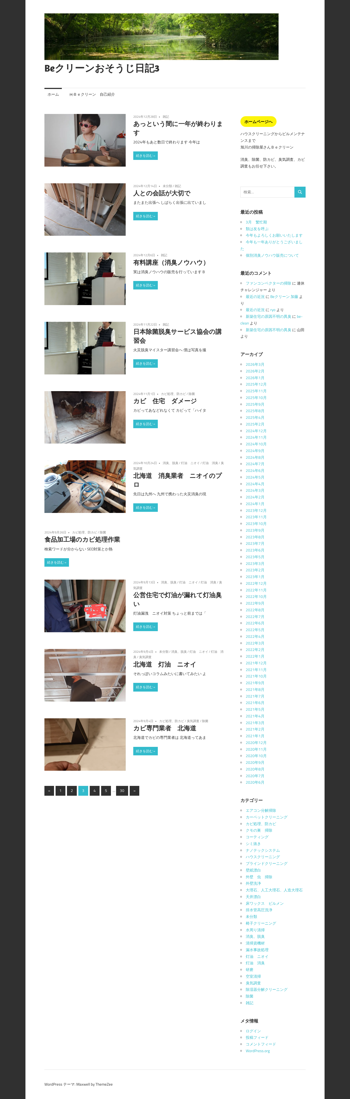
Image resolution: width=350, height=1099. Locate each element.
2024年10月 (256, 444)
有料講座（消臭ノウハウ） (171, 262)
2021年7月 (255, 696)
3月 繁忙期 (256, 222)
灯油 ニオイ (190, 463)
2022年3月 (255, 643)
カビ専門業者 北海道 (164, 728)
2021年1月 (255, 736)
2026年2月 (255, 371)
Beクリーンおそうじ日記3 (101, 68)
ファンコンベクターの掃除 (268, 283)
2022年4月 (255, 636)
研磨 (249, 970)
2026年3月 (255, 364)
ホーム (53, 94)
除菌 (192, 393)
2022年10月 (256, 596)
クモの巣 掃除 (259, 830)
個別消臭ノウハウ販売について (272, 255)
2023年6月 (255, 550)
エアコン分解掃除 (261, 810)
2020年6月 (255, 782)
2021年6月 (255, 703)
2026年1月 (255, 378)
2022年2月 (255, 650)
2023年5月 (255, 557)
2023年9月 (255, 530)
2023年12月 (256, 510)
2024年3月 (255, 490)
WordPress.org (258, 1051)
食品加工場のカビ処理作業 (82, 539)
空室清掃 (253, 976)
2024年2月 (255, 497)
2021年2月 (255, 729)
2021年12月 (256, 663)
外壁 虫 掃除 (259, 877)
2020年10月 (256, 756)
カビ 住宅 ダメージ (165, 401)
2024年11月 (256, 437)
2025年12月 (256, 384)
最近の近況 (255, 297)
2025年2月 (255, 424)
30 (122, 790)
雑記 (166, 116)
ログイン (253, 1031)
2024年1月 (255, 504)
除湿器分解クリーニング (267, 989)
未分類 (167, 186)
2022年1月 (255, 656)
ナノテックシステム (263, 850)
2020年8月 (255, 769)
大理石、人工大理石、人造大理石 (274, 890)
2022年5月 (255, 630)
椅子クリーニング (261, 923)
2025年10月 (256, 398)
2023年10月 (256, 524)
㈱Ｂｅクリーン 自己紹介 (92, 94)
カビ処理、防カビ (173, 393)
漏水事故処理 (257, 950)
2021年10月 (256, 676)
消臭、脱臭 (170, 463)
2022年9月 (255, 603)
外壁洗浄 (253, 883)
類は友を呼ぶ (257, 229)
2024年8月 (255, 457)
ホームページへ (258, 121)
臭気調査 (145, 657)
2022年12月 (256, 583)
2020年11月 (256, 749)
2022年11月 (256, 590)
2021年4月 (255, 716)
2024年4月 (255, 484)
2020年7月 (255, 776)
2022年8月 (255, 610)
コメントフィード (261, 1044)
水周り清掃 (255, 930)
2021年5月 (255, 709)
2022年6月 (255, 623)
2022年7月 (255, 617)
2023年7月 (255, 543)
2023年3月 (255, 563)
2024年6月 (255, 470)
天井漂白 (253, 897)
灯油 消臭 (210, 463)
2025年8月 (255, 411)
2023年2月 (255, 570)
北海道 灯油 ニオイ (164, 664)
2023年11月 (256, 517)
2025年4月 (255, 417)
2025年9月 (255, 404)
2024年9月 (255, 451)
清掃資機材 (255, 943)
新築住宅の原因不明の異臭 (268, 316)
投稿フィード (257, 1037)
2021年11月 (256, 670)
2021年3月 (255, 723)
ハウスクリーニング (263, 857)
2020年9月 (255, 762)
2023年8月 (255, 537)
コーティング (257, 837)
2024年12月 (256, 431)
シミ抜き (253, 844)
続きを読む (144, 155)
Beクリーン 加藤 (284, 297)
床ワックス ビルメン (265, 903)
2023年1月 (255, 577)
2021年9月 (255, 683)
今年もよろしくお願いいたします (274, 235)
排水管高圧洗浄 (259, 910)
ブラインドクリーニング (267, 863)
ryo (272, 310)
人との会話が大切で (161, 193)
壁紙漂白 (253, 870)
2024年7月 (255, 464)
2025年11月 (256, 391)
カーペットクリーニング (267, 817)
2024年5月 (255, 477)
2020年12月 (256, 743)
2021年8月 (255, 689)
